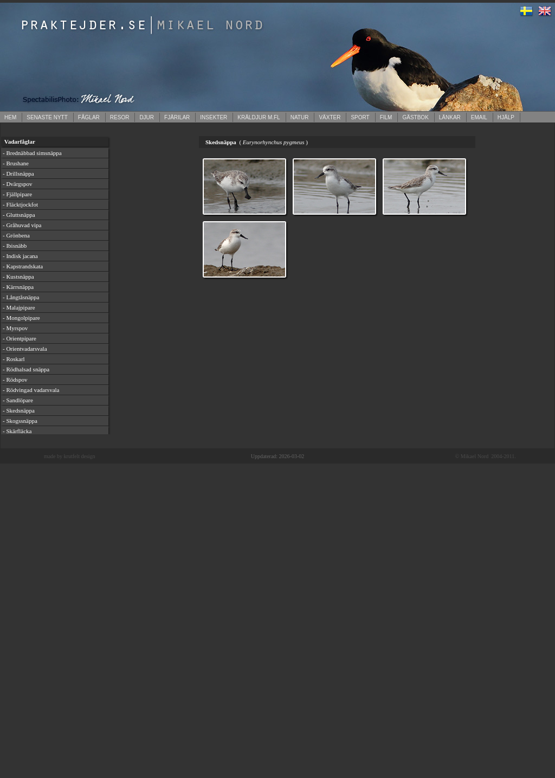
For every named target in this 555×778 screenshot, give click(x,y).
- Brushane (16, 163)
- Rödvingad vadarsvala (31, 390)
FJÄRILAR (177, 117)
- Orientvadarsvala (25, 348)
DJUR (146, 117)
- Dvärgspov (17, 184)
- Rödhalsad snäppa (26, 369)
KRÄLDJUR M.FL (258, 117)
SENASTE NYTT (47, 117)
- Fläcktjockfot (20, 204)
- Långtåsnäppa (21, 297)
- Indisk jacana (20, 256)
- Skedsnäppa (19, 410)
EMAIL (479, 117)
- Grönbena (16, 235)
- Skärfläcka (17, 431)
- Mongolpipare (21, 317)
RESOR (120, 117)
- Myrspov (15, 328)
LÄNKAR (450, 117)
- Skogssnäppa (20, 420)
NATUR (300, 117)
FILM (386, 117)
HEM (10, 117)
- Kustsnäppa (18, 276)
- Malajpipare (19, 307)
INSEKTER (213, 117)
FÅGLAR (89, 117)
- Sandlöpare (18, 400)
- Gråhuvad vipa (22, 225)
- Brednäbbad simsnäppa (32, 153)
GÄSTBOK (415, 117)
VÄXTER (329, 117)
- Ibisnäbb (15, 245)
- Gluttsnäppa (19, 214)
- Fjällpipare (17, 194)
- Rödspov (15, 379)
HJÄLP (506, 117)
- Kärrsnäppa (18, 287)
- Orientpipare (19, 338)
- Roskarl (14, 359)
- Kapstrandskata (23, 266)
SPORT (360, 117)
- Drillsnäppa (18, 173)
